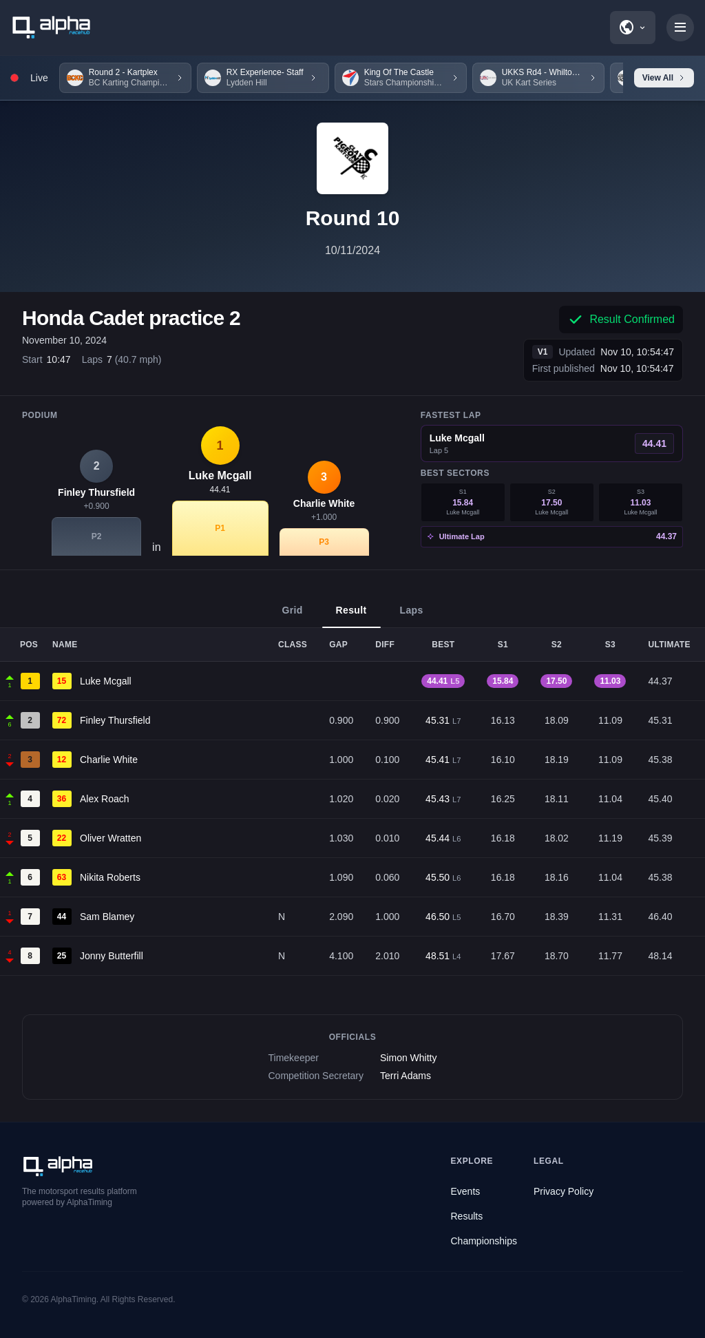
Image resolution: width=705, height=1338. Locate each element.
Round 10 (353, 218)
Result (351, 616)
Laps (411, 616)
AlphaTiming (73, 1299)
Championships (484, 1240)
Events (466, 1191)
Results (467, 1216)
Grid (292, 616)
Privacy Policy (563, 1191)
